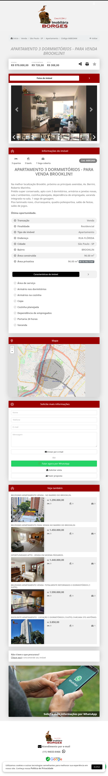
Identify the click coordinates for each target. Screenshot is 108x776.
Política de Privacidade (42, 768)
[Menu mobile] (54, 16)
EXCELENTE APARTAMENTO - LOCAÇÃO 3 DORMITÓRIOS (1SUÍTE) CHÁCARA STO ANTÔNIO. (54, 617)
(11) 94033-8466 (52, 751)
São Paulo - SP (36, 38)
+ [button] (12, 348)
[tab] (19, 78)
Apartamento (52, 38)
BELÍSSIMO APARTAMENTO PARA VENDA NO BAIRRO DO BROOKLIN (43, 525)
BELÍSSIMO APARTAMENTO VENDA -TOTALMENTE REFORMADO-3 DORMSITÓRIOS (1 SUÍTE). (50, 586)
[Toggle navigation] (93, 4)
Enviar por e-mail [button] (54, 451)
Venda (24, 38)
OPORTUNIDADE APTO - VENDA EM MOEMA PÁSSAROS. (37, 555)
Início (14, 38)
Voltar (93, 38)
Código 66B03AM (69, 38)
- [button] (12, 352)
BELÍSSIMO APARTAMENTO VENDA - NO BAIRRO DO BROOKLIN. (41, 495)
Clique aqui (16, 657)
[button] (17, 109)
